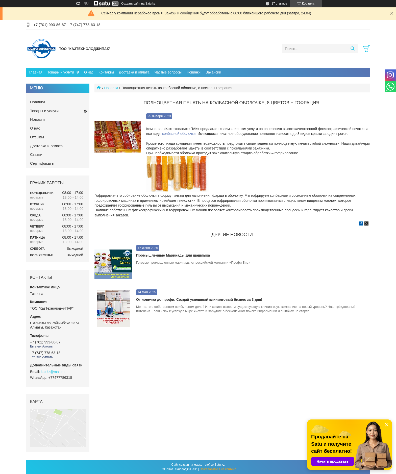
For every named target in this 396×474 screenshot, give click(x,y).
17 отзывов (279, 3)
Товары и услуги (60, 72)
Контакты (106, 72)
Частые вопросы (168, 72)
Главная (35, 72)
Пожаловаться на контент (218, 469)
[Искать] (352, 48)
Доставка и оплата (134, 72)
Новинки (194, 72)
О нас (88, 72)
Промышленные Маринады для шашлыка (173, 255)
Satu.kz (219, 464)
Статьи (36, 154)
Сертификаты (42, 163)
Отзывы (37, 137)
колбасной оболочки (178, 134)
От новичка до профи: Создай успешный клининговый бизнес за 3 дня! (199, 299)
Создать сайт (130, 3)
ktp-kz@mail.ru (53, 372)
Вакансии (213, 72)
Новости (111, 88)
